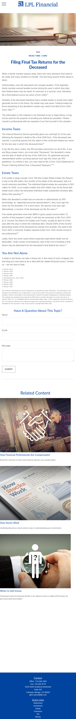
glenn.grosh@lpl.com (38, 695)
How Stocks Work (9, 522)
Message (6, 346)
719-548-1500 (41, 681)
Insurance (38, 711)
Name (5, 315)
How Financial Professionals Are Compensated (25, 454)
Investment (38, 706)
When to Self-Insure (11, 590)
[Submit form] (8, 369)
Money (38, 717)
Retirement (38, 703)
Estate (38, 708)
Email (4, 330)
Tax (38, 714)
